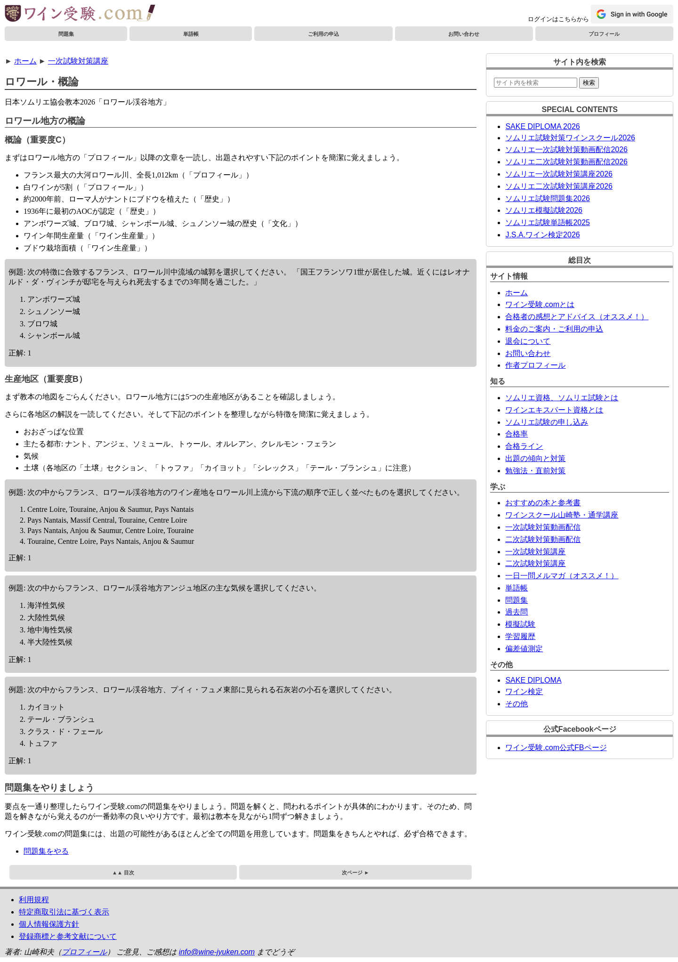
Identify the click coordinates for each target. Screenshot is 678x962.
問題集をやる (46, 851)
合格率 (516, 434)
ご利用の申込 (323, 34)
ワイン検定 (524, 691)
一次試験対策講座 (78, 61)
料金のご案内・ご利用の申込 (554, 329)
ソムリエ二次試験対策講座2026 (559, 186)
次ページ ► (355, 872)
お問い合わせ (463, 34)
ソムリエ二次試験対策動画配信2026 (566, 162)
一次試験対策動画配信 (543, 527)
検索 (589, 82)
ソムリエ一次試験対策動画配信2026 (566, 150)
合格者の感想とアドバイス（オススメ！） (576, 317)
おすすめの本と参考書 (543, 503)
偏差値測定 (524, 649)
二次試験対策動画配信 (543, 539)
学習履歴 (520, 636)
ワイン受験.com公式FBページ (555, 748)
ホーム (25, 61)
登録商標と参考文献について (68, 936)
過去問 (516, 612)
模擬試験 (520, 624)
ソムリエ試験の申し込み (546, 422)
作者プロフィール (535, 365)
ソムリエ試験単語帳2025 (547, 222)
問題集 (66, 34)
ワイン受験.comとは (539, 304)
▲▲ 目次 (123, 872)
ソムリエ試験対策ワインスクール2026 (570, 138)
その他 (516, 704)
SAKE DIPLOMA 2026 (542, 126)
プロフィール (604, 34)
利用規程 (34, 900)
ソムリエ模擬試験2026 (543, 210)
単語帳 (191, 34)
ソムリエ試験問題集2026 (547, 198)
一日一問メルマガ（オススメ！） (561, 576)
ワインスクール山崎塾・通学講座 (561, 515)
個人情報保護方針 (49, 924)
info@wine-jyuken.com (217, 952)
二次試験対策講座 (535, 563)
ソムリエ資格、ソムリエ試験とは (561, 398)
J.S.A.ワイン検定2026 (542, 235)
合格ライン (524, 446)
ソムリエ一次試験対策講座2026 (559, 174)
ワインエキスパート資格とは (554, 410)
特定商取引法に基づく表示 (64, 912)
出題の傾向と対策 (535, 458)
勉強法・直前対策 (535, 471)
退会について (527, 341)
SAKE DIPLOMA (533, 680)
